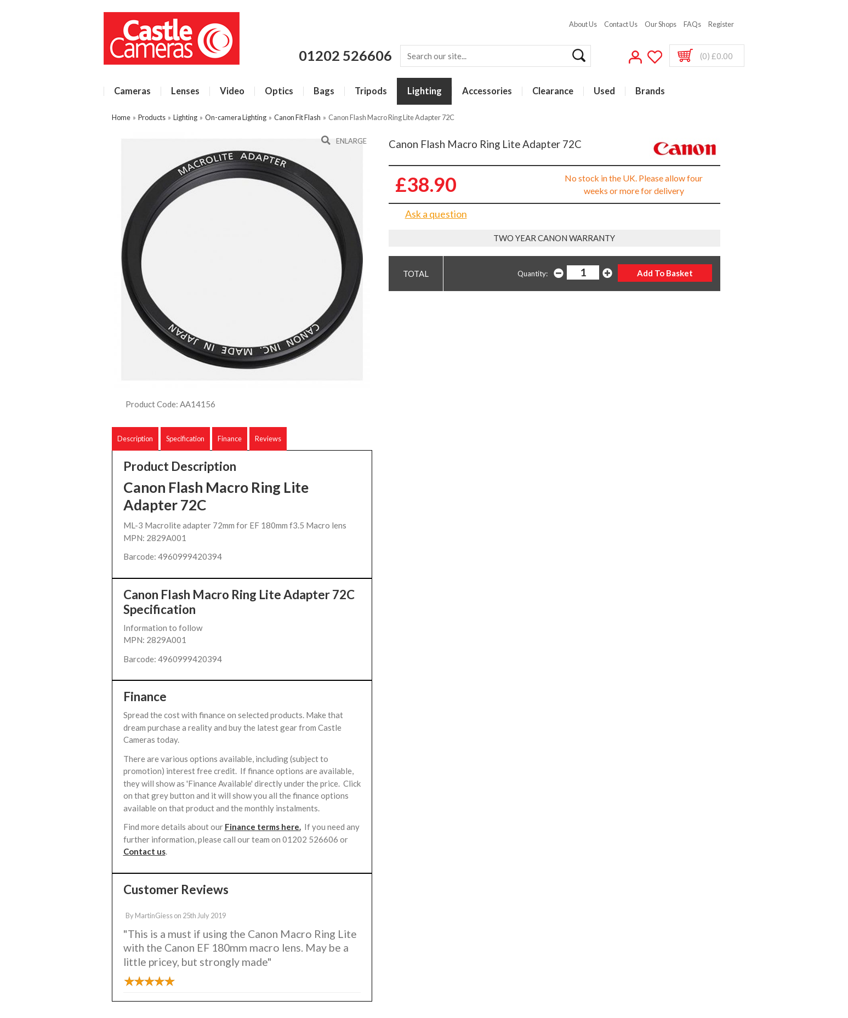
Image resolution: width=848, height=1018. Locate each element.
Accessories (487, 91)
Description (135, 438)
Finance (230, 438)
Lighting (424, 91)
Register (721, 24)
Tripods (371, 91)
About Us (583, 24)
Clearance (552, 91)
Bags (324, 91)
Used (604, 91)
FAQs (692, 24)
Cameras (132, 91)
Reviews (268, 438)
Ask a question (436, 214)
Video (232, 91)
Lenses (185, 91)
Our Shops (660, 24)
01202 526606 (345, 55)
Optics (279, 91)
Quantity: (532, 273)
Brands (650, 91)
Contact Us (621, 24)
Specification (185, 438)
